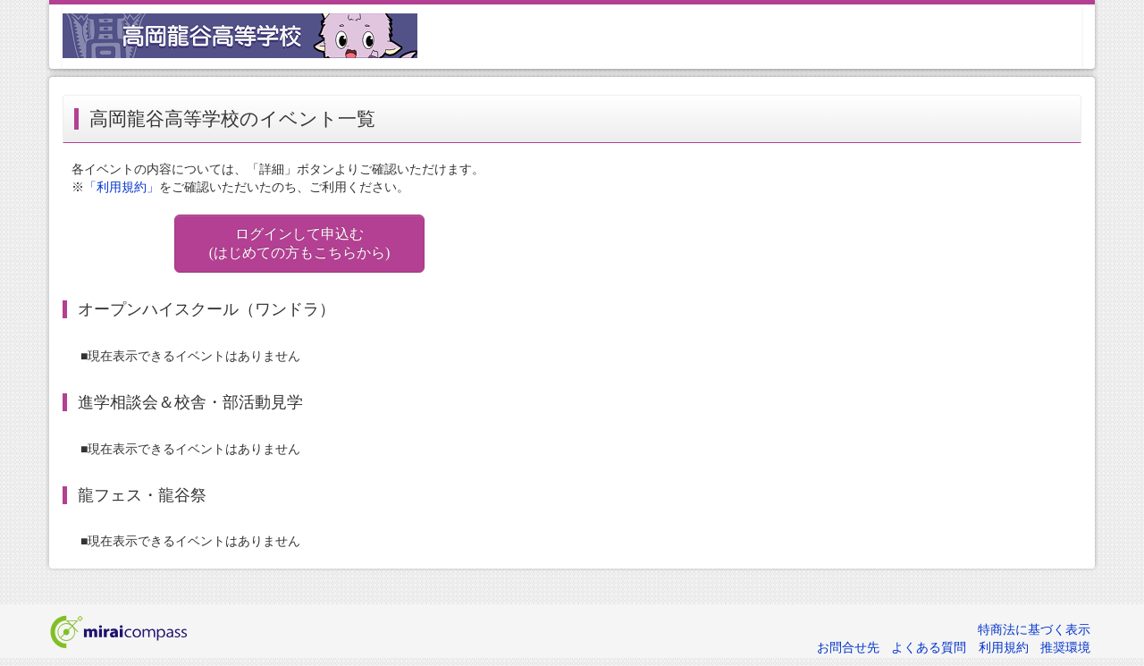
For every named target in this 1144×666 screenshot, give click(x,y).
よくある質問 (928, 647)
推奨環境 (1065, 647)
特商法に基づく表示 (1034, 629)
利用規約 (1004, 647)
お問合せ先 (848, 647)
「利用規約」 (121, 187)
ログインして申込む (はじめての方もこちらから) (300, 243)
